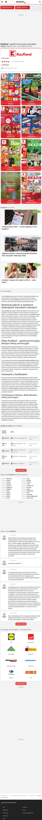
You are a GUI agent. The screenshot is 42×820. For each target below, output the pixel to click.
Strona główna (3, 795)
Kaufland (31, 795)
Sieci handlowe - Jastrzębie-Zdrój (18, 795)
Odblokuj (10, 189)
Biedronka (5, 810)
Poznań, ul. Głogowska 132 (20, 438)
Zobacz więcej (21, 470)
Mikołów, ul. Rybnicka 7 (19, 463)
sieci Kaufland (11, 426)
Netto (24, 810)
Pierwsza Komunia (7, 7)
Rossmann (5, 813)
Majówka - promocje (22, 7)
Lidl (4, 807)
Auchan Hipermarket (28, 813)
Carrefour (5, 815)
